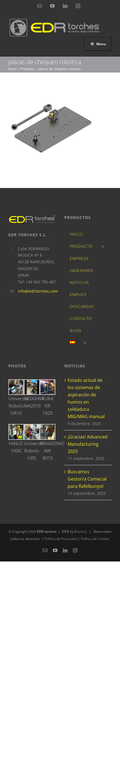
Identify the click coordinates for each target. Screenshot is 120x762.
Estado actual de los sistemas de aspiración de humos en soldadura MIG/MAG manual (86, 398)
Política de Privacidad (61, 538)
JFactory (80, 531)
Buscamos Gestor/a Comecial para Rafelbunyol (87, 479)
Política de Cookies (95, 538)
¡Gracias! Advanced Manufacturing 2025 (87, 444)
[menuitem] (88, 343)
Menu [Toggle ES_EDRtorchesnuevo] (98, 44)
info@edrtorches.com (37, 291)
